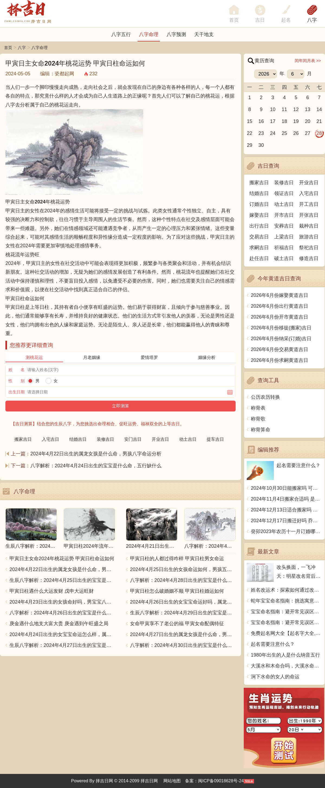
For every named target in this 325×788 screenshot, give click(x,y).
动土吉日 (284, 204)
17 (272, 121)
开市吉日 (284, 215)
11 (284, 109)
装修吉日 (284, 182)
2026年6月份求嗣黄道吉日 (279, 360)
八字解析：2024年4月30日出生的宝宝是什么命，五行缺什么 (183, 645)
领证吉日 (284, 193)
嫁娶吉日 (259, 215)
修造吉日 (308, 258)
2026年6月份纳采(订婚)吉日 (281, 338)
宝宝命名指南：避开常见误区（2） (286, 622)
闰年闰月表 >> (308, 60)
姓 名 (16, 369)
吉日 (260, 20)
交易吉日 (259, 236)
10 (272, 109)
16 (261, 121)
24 (272, 133)
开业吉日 (308, 182)
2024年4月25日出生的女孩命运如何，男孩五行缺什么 (183, 569)
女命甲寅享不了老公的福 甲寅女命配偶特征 (177, 623)
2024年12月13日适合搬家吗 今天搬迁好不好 (286, 510)
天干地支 (204, 34)
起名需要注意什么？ (273, 644)
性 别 (16, 380)
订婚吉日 (259, 204)
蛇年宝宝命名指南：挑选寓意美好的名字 (286, 601)
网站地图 (172, 781)
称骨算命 (260, 429)
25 (284, 133)
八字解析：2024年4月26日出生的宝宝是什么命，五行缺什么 (62, 612)
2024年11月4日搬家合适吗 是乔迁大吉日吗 (286, 499)
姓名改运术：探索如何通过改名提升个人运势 (286, 590)
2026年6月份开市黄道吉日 (279, 317)
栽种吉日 (308, 226)
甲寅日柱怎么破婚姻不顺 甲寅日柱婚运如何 (177, 591)
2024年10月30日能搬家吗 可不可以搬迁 (286, 488)
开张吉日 (308, 215)
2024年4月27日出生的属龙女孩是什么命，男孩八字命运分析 (183, 634)
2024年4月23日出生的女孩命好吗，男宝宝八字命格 (62, 602)
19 (296, 121)
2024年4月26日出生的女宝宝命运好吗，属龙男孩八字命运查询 (183, 602)
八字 (312, 20)
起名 (286, 20)
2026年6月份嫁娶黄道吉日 (279, 295)
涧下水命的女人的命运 (275, 676)
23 (261, 133)
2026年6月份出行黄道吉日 (279, 306)
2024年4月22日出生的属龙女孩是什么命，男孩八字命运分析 (95, 453)
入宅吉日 (308, 193)
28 (319, 133)
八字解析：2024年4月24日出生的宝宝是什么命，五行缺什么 (95, 465)
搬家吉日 (259, 182)
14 (319, 109)
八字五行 (121, 34)
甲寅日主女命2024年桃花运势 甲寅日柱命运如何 (61, 558)
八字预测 (176, 34)
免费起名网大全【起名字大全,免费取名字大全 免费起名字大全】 (286, 633)
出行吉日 (259, 226)
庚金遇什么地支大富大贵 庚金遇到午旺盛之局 (58, 623)
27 (307, 133)
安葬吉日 (284, 226)
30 (261, 145)
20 (307, 121)
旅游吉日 (308, 236)
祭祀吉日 (308, 247)
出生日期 (16, 392)
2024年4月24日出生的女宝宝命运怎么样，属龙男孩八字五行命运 (62, 634)
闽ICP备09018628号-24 (221, 781)
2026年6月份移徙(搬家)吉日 (281, 327)
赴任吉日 (259, 258)
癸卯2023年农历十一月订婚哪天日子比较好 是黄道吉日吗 (286, 531)
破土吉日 (284, 258)
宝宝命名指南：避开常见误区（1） (286, 611)
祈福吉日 (284, 247)
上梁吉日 (284, 236)
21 (319, 121)
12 (296, 109)
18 (284, 121)
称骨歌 (258, 418)
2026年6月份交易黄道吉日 (279, 349)
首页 (8, 47)
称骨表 (258, 408)
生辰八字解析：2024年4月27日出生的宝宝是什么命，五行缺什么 (62, 645)
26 (296, 133)
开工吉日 (308, 204)
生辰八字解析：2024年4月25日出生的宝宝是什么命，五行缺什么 (62, 580)
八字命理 (148, 34)
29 (249, 145)
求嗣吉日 (259, 247)
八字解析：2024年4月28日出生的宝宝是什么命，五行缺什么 (183, 580)
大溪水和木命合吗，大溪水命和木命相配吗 (286, 666)
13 (307, 109)
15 (249, 121)
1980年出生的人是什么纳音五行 (285, 655)
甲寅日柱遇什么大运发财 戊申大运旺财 (51, 591)
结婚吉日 (259, 193)
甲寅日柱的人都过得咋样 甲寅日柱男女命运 (177, 558)
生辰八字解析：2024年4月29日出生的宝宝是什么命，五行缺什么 (183, 612)
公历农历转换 (265, 397)
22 (249, 133)
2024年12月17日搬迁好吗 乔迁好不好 (286, 520)
